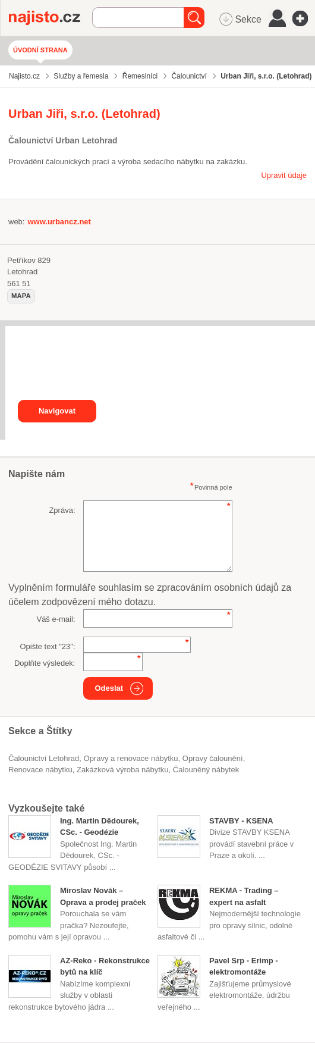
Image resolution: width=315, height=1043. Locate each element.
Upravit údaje (284, 175)
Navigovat (57, 410)
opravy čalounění (212, 758)
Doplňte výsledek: (44, 663)
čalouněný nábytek (206, 769)
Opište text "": (47, 646)
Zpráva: (62, 510)
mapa (21, 295)
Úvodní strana (40, 50)
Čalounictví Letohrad (43, 758)
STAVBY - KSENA (241, 820)
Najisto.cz (50, 18)
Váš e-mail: (55, 619)
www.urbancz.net (58, 221)
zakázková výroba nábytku (123, 769)
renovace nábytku (40, 769)
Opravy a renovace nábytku (131, 758)
